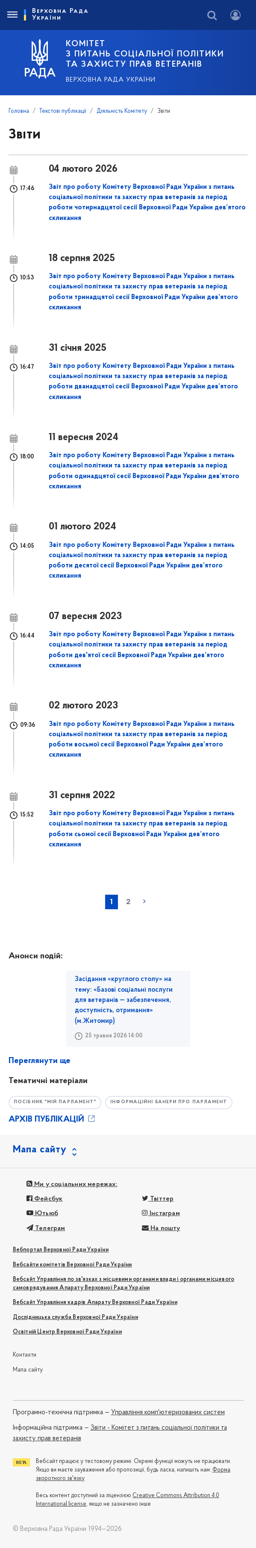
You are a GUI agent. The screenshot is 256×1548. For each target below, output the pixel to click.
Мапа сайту (28, 1370)
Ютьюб (42, 1213)
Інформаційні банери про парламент (168, 1102)
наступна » (144, 901)
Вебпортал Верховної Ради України (61, 1250)
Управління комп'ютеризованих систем (168, 1412)
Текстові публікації (62, 111)
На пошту (161, 1228)
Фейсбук (44, 1199)
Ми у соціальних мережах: (72, 1184)
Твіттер (158, 1199)
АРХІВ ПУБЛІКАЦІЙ (53, 1119)
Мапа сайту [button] (40, 1150)
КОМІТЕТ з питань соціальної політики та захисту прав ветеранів (145, 54)
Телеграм (45, 1228)
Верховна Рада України (111, 79)
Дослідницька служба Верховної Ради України (75, 1317)
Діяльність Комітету (122, 111)
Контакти (25, 1355)
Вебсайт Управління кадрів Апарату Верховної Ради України (95, 1302)
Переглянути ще (40, 1061)
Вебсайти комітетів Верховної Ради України (72, 1265)
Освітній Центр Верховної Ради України (67, 1332)
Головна (19, 111)
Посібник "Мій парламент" (55, 1102)
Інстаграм (161, 1213)
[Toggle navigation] (12, 15)
